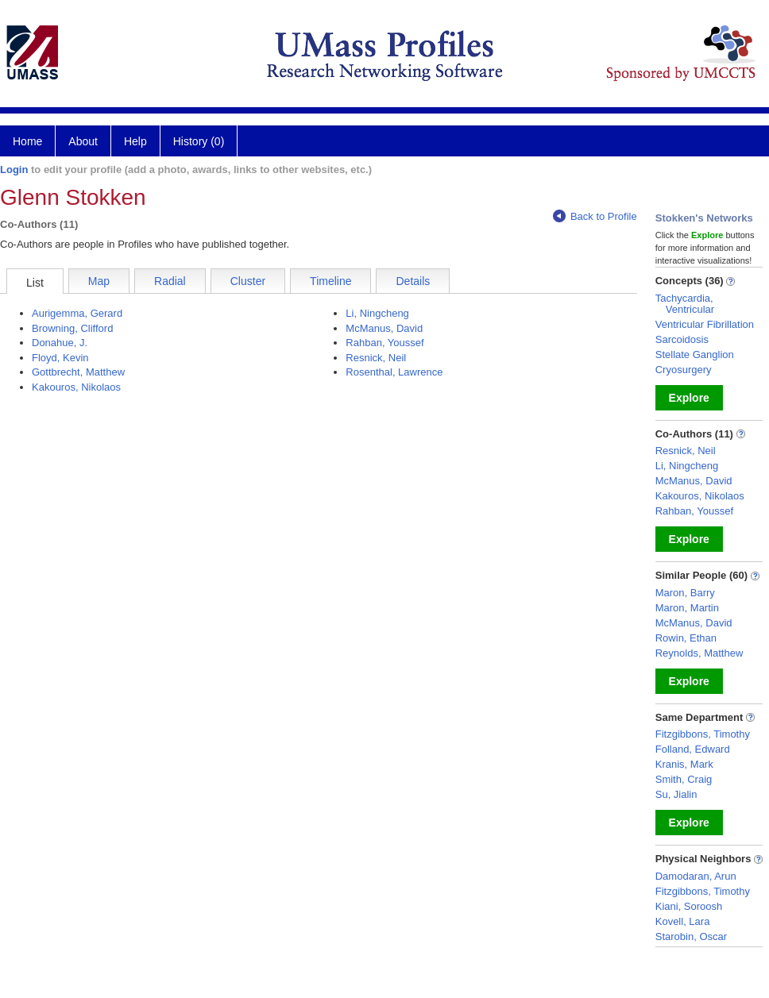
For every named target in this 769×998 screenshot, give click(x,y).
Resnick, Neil (376, 358)
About (83, 141)
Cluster (247, 281)
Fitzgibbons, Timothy (702, 734)
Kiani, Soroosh (689, 906)
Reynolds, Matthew (699, 653)
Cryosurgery (683, 370)
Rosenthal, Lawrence (394, 372)
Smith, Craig (684, 779)
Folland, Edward (692, 749)
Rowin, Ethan (686, 638)
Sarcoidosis (682, 339)
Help (135, 141)
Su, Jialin (676, 794)
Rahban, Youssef (384, 343)
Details (413, 281)
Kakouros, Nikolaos (76, 387)
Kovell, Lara (682, 921)
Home (27, 141)
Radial (170, 281)
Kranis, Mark (684, 764)
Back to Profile (595, 216)
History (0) (199, 141)
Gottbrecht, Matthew (78, 372)
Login (14, 169)
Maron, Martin (687, 608)
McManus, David (384, 328)
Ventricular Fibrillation (704, 324)
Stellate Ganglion (694, 354)
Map (99, 281)
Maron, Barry (685, 593)
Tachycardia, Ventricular (684, 303)
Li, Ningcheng (377, 313)
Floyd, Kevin (60, 358)
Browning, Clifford (72, 328)
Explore (689, 397)
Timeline (330, 281)
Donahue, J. (59, 343)
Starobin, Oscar (691, 936)
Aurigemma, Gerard (77, 313)
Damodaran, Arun (695, 876)
